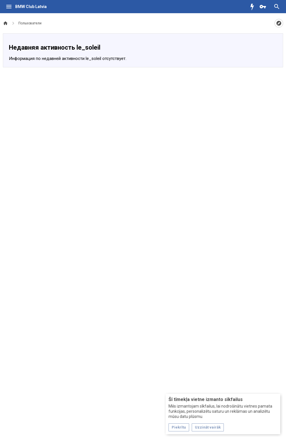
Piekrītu (179, 427)
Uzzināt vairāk (208, 427)
